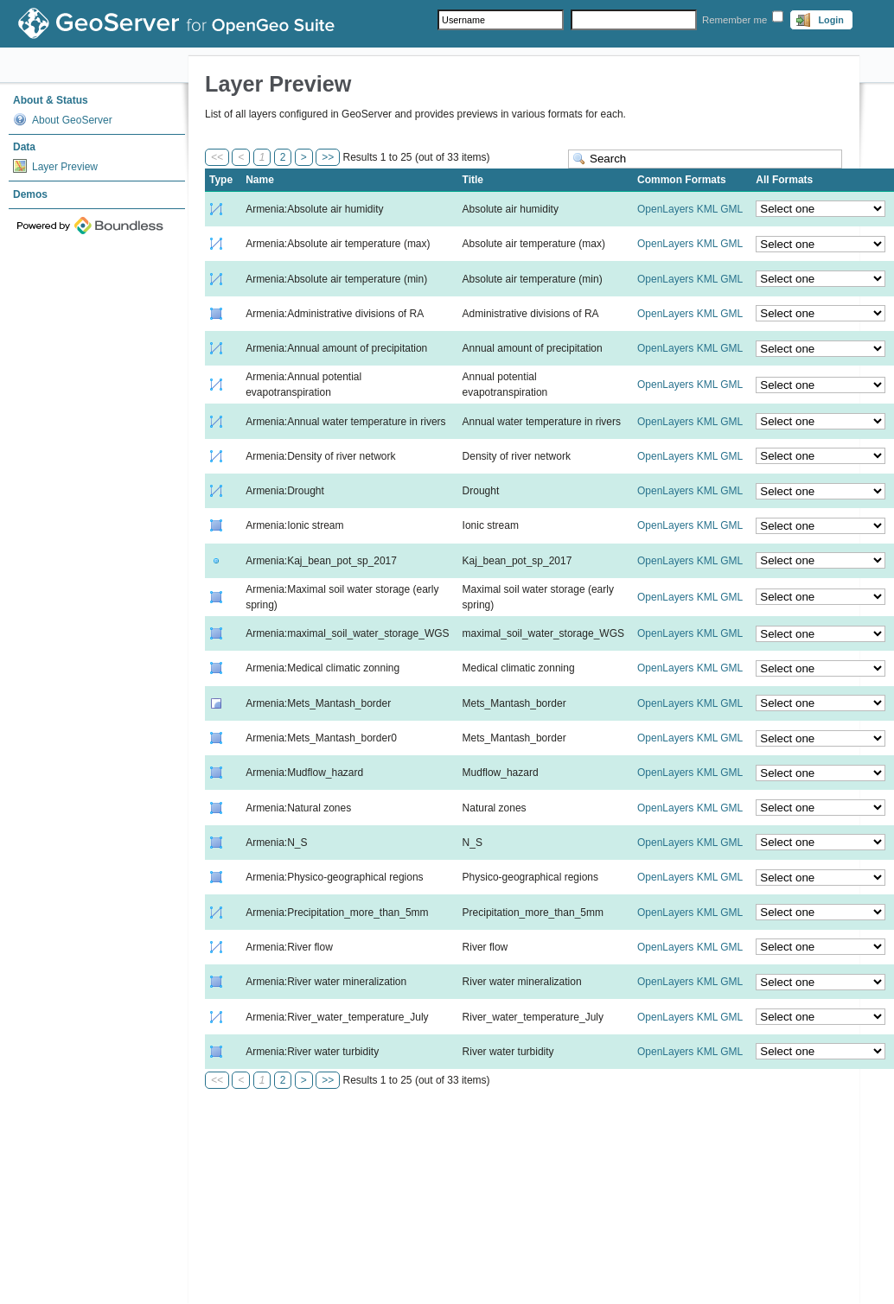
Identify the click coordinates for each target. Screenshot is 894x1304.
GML (731, 209)
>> (328, 157)
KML (707, 209)
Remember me (734, 20)
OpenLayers (665, 209)
